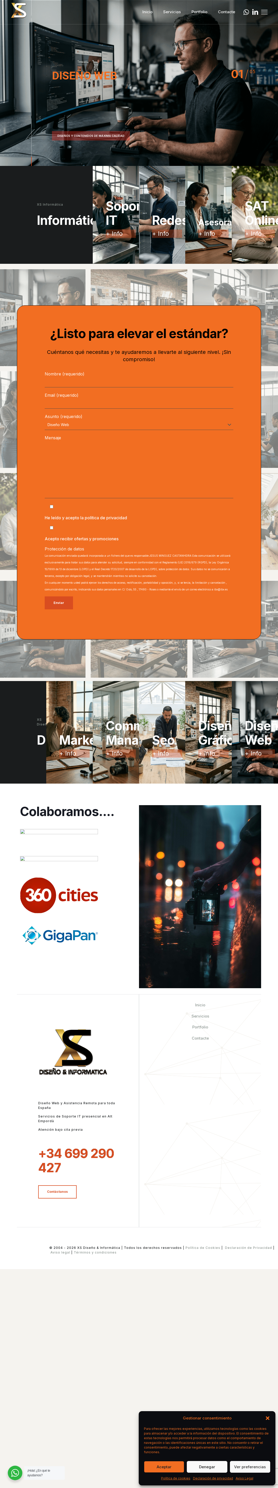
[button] (267, 1418)
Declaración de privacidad (213, 1478)
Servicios (200, 1240)
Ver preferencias (250, 1466)
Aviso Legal (244, 1478)
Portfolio (200, 1251)
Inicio (200, 1229)
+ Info (114, 233)
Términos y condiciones (95, 1477)
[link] (59, 868)
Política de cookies (175, 1478)
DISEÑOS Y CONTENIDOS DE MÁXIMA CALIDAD (90, 136)
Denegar (207, 1466)
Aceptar (164, 1466)
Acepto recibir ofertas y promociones (81, 538)
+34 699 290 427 (76, 1385)
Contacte (200, 1262)
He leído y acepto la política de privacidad (86, 517)
